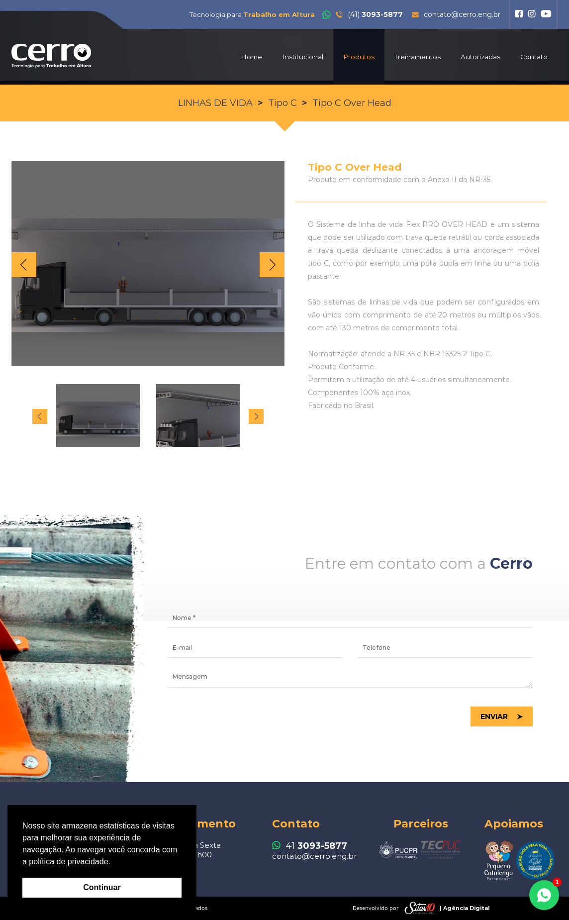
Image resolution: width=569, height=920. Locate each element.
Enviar (494, 716)
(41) (362, 14)
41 (309, 845)
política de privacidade (68, 861)
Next (272, 264)
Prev (23, 264)
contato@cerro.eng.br (456, 14)
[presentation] (243, 717)
